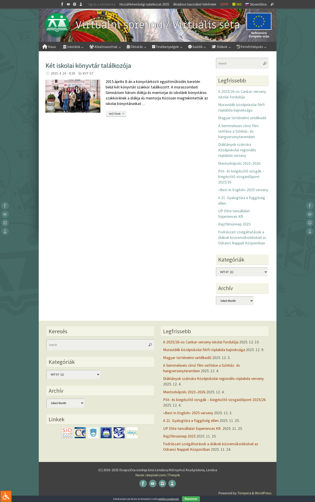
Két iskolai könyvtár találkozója (88, 65)
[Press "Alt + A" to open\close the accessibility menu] (6, 496)
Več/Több (117, 113)
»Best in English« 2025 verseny (243, 189)
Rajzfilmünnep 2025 (234, 224)
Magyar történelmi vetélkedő (242, 117)
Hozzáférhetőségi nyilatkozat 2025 (144, 4)
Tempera (244, 493)
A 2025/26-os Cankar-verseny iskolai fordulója (200, 341)
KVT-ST (88, 73)
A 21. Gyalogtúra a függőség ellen (191, 420)
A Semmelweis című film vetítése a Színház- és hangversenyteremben (238, 131)
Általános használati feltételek (194, 4)
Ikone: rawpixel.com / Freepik (157, 475)
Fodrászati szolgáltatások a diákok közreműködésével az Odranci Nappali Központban (242, 237)
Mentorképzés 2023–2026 (239, 163)
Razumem (191, 498)
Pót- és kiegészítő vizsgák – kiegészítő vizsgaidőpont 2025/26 (241, 177)
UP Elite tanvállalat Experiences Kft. (192, 428)
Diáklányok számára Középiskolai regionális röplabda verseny (237, 150)
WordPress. (263, 493)
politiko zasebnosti (168, 498)
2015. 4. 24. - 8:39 (63, 73)
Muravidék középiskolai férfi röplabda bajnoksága (204, 349)
